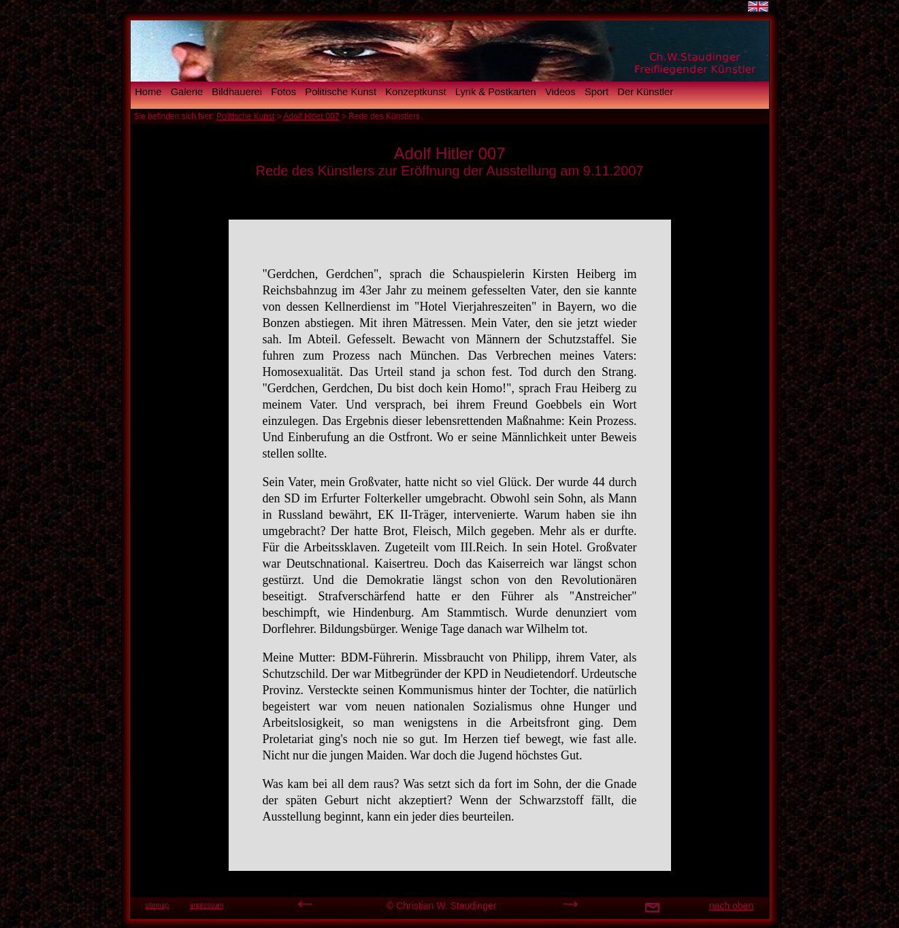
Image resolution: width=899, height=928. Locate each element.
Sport (596, 91)
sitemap (157, 905)
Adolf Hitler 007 (311, 116)
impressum (206, 905)
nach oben (731, 905)
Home (148, 91)
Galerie (187, 91)
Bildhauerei (237, 91)
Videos (560, 91)
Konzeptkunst (415, 91)
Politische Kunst (340, 91)
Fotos (283, 91)
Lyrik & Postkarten (495, 91)
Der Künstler (645, 91)
